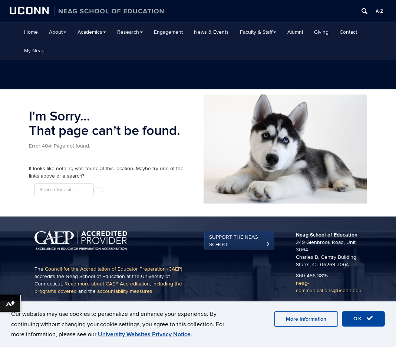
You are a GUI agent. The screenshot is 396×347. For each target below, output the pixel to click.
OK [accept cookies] (363, 318)
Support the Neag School (233, 241)
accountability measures (124, 291)
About (57, 32)
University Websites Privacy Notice (144, 334)
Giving (321, 32)
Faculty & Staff (258, 32)
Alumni (295, 32)
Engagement (168, 32)
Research (130, 32)
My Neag (34, 50)
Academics (91, 32)
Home (31, 32)
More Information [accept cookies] (306, 319)
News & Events (211, 32)
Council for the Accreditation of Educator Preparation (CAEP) (113, 269)
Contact (348, 32)
